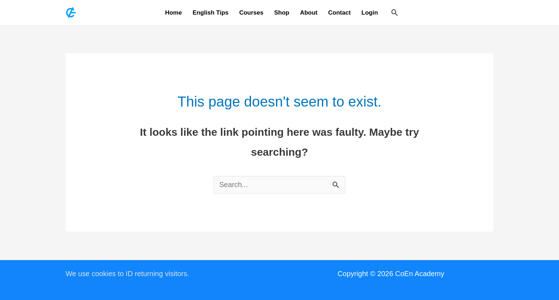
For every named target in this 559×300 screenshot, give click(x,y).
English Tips (211, 12)
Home (173, 12)
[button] (394, 12)
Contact (339, 12)
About (308, 12)
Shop (281, 12)
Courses (251, 12)
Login (369, 12)
